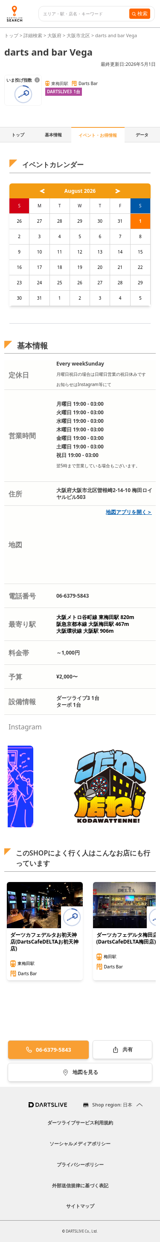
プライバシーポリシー (80, 1164)
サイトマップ (80, 1206)
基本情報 (53, 135)
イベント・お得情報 (98, 135)
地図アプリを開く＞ (129, 512)
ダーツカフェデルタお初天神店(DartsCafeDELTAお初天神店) (44, 942)
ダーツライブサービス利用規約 (80, 1122)
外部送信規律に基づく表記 (80, 1185)
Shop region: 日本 (112, 1104)
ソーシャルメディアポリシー (80, 1143)
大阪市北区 (78, 35)
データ (142, 135)
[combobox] (86, 14)
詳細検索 (33, 35)
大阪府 (54, 35)
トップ (12, 35)
